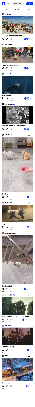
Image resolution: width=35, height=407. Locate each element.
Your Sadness (7, 95)
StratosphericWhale (10, 233)
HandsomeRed (9, 104)
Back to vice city (8, 347)
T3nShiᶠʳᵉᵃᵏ (8, 203)
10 (31, 39)
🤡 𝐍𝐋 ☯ (7, 14)
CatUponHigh (7, 286)
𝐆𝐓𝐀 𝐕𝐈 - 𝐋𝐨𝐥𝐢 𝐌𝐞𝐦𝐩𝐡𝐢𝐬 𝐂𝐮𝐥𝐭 (12, 36)
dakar (6, 355)
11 (31, 68)
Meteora (7, 74)
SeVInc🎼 (7, 134)
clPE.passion (8, 44)
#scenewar (15, 65)
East (3, 224)
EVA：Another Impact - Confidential (15, 316)
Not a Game (6, 65)
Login (29, 4)
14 (31, 386)
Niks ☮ (7, 325)
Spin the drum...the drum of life (13, 126)
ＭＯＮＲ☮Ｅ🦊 (9, 295)
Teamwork (6, 383)
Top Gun (5, 194)
